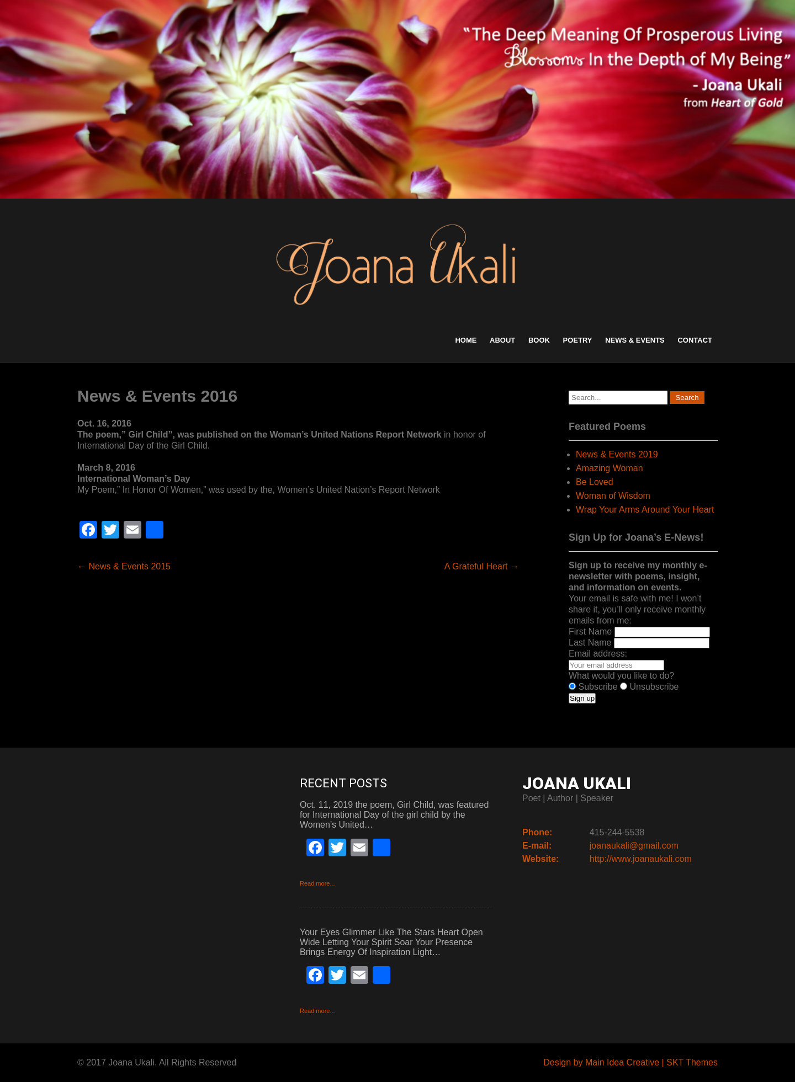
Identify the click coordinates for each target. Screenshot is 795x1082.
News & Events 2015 (124, 566)
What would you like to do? (621, 675)
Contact (694, 340)
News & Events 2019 (617, 454)
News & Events (635, 340)
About (502, 340)
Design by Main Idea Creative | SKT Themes (630, 1062)
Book (539, 340)
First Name (590, 631)
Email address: (598, 653)
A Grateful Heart (481, 566)
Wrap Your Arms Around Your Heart (645, 509)
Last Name (590, 642)
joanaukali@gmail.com (634, 845)
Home (465, 340)
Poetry (577, 340)
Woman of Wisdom (613, 495)
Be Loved (594, 482)
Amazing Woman (609, 468)
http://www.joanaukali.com (641, 859)
